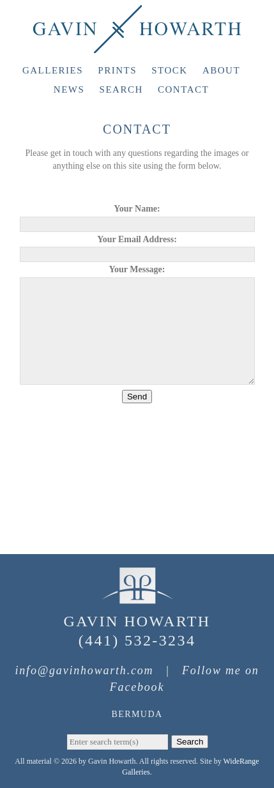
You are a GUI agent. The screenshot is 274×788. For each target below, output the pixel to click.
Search (121, 89)
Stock (169, 70)
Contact (183, 89)
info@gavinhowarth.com (84, 670)
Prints (117, 70)
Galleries (52, 70)
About (221, 70)
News (69, 89)
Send (137, 396)
